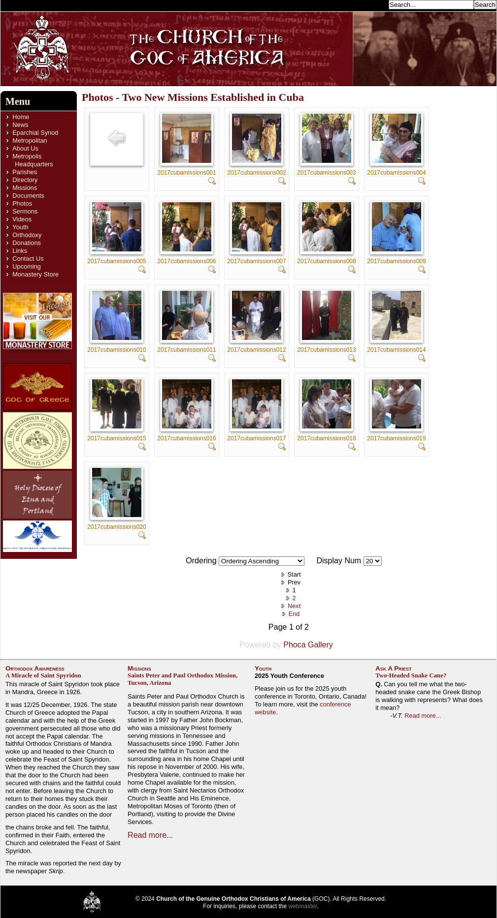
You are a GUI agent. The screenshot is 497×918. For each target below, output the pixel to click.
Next (294, 606)
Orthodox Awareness (35, 668)
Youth (20, 227)
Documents (28, 195)
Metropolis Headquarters (32, 160)
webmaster (303, 906)
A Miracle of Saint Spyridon (43, 675)
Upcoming (26, 266)
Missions (24, 187)
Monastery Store (35, 274)
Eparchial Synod (35, 132)
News (20, 124)
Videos (22, 219)
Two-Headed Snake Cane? (410, 675)
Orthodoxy (26, 235)
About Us (25, 148)
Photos (22, 203)
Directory (24, 180)
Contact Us (27, 258)
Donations (26, 242)
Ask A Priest (393, 668)
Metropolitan (29, 140)
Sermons (24, 211)
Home (20, 117)
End (294, 613)
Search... (373, 4)
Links (19, 250)
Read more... (150, 835)
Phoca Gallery (308, 645)
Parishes (24, 172)
